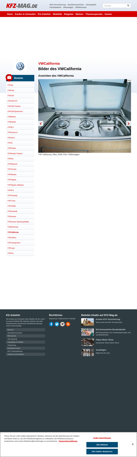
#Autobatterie (55, 7)
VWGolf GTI (12, 101)
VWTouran (11, 169)
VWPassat (11, 148)
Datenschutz (63, 319)
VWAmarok (12, 211)
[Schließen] (133, 444)
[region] (68, 444)
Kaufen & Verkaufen (25, 14)
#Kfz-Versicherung (57, 5)
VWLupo (11, 248)
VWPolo (10, 90)
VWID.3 (10, 127)
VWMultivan (12, 227)
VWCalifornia (13, 232)
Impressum (53, 319)
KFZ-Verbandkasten (15, 351)
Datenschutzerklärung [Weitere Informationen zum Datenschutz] (68, 441)
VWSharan (11, 174)
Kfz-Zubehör (44, 14)
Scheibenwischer (13, 348)
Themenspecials (93, 14)
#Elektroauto (81, 7)
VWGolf (10, 95)
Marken (79, 14)
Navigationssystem (14, 333)
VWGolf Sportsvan (15, 111)
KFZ (21, 5)
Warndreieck (12, 339)
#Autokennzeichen (76, 5)
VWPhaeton (12, 164)
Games (108, 14)
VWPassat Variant (14, 153)
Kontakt (72, 319)
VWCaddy (11, 206)
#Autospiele (91, 5)
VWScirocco (12, 132)
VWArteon (11, 216)
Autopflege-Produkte (15, 342)
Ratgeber (68, 14)
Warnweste (11, 336)
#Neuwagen (68, 7)
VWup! (10, 85)
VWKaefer (11, 122)
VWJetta (11, 137)
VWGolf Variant (14, 106)
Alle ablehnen (102, 444)
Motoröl (10, 330)
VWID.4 (10, 190)
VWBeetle (11, 116)
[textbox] (117, 5)
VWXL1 (10, 253)
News (10, 14)
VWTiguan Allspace (15, 185)
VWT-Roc (11, 200)
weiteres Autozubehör (15, 354)
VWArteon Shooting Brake (18, 221)
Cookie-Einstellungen (102, 438)
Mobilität (57, 14)
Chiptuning (11, 345)
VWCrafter (11, 237)
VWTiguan (11, 179)
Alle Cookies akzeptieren (102, 451)
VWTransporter (13, 242)
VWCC (10, 143)
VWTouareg (12, 195)
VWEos (10, 158)
